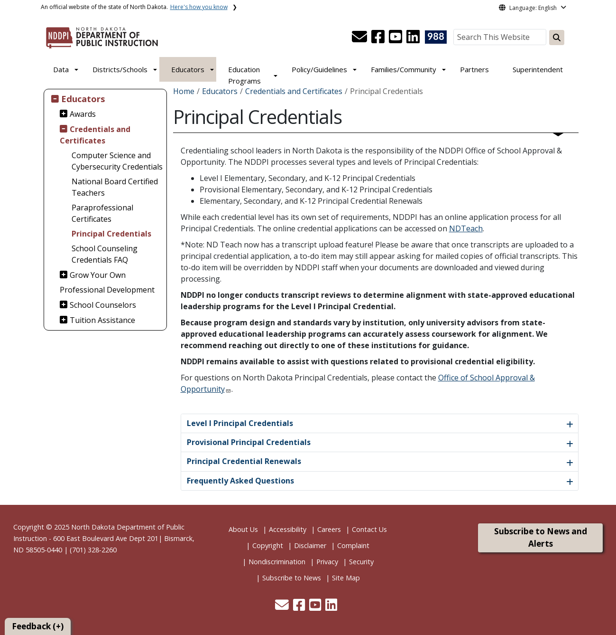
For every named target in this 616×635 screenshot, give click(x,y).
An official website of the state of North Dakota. (134, 7)
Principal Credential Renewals (244, 461)
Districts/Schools (119, 69)
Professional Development (107, 289)
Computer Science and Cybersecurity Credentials (117, 161)
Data (61, 69)
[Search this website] (556, 37)
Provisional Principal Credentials (249, 442)
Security (361, 561)
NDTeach (466, 228)
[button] (360, 39)
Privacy (327, 561)
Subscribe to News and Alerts (540, 537)
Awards (83, 114)
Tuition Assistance (102, 320)
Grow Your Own (98, 275)
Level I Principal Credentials (240, 423)
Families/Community (403, 69)
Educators (187, 69)
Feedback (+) (38, 626)
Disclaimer (310, 545)
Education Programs (244, 75)
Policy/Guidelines (319, 69)
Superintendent (538, 69)
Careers (329, 529)
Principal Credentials (111, 233)
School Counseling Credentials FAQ (105, 254)
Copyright (267, 545)
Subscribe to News (291, 577)
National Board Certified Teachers (115, 187)
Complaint (353, 545)
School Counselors (103, 305)
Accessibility (287, 529)
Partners (474, 69)
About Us (243, 529)
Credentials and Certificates (95, 135)
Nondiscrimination (276, 561)
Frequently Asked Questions (240, 480)
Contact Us (369, 529)
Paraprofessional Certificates (102, 213)
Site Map (346, 577)
